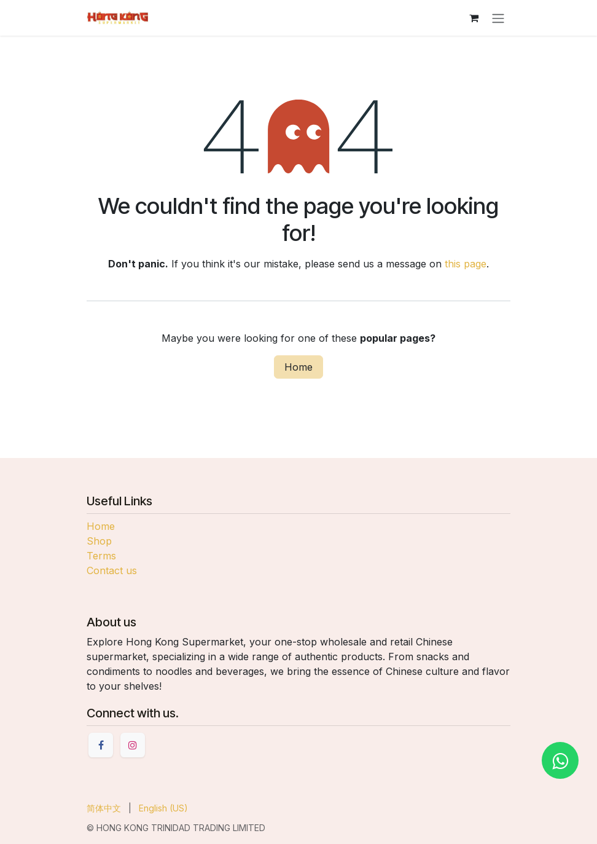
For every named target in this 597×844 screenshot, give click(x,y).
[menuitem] (104, 808)
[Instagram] (132, 745)
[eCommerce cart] (473, 18)
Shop (99, 541)
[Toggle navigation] (498, 18)
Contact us (112, 570)
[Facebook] (100, 745)
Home (298, 367)
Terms (101, 556)
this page (465, 264)
